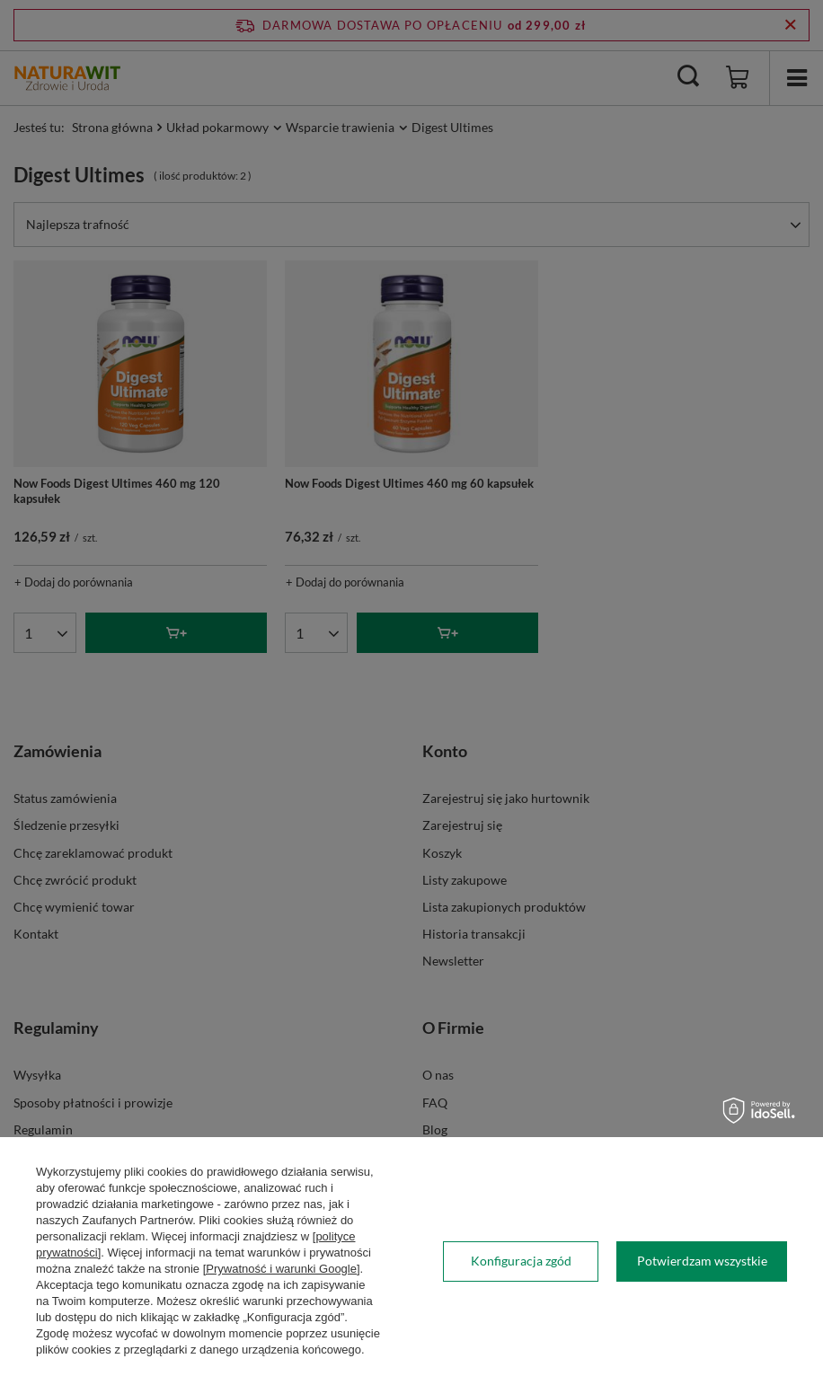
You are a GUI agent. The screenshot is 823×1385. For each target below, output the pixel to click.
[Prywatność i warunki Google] (281, 1268)
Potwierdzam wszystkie (702, 1260)
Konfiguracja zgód (521, 1260)
